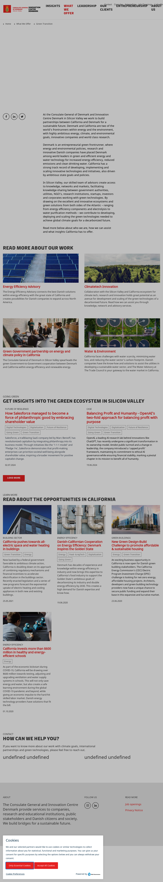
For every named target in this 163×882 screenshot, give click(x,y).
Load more (13, 478)
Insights (53, 6)
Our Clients (106, 7)
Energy (28, 554)
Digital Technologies (16, 427)
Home (8, 23)
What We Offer (23, 23)
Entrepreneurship (132, 6)
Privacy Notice (134, 810)
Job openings (133, 804)
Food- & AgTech (77, 554)
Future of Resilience (56, 427)
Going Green (12, 432)
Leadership (86, 6)
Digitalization (36, 427)
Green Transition (44, 23)
